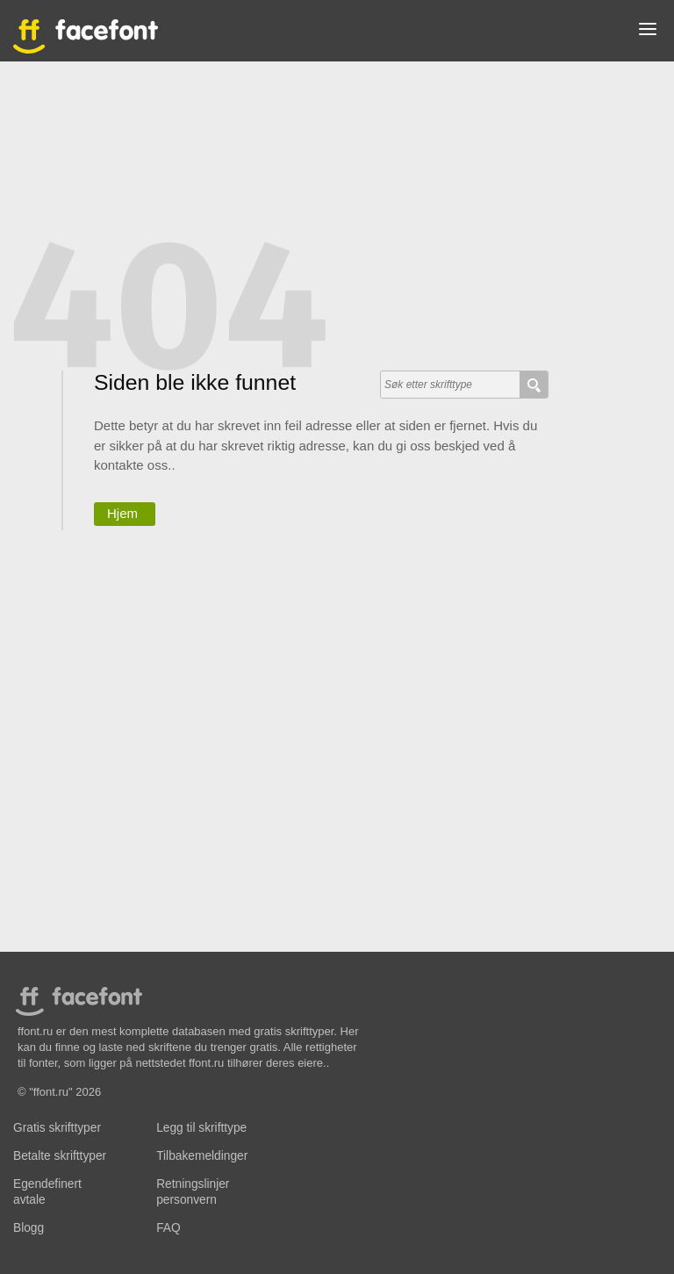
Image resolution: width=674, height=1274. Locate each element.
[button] (647, 32)
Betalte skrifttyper (59, 1155)
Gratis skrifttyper (57, 1127)
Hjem (122, 513)
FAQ (168, 1227)
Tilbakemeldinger (201, 1155)
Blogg (28, 1227)
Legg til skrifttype (201, 1127)
